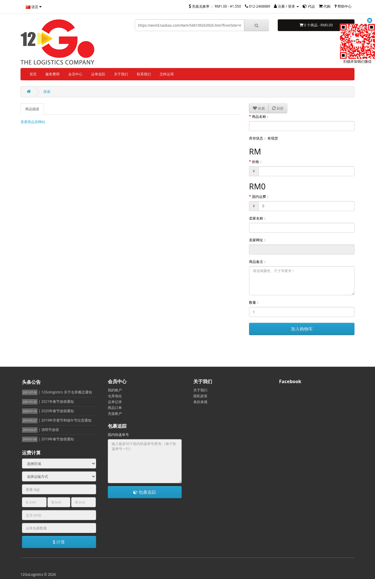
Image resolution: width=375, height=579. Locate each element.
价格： (257, 161)
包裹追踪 (144, 492)
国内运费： (261, 196)
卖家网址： (258, 239)
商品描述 (32, 108)
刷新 (278, 108)
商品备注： (258, 261)
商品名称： (261, 116)
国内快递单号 (118, 434)
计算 (59, 542)
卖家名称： (258, 218)
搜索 (46, 91)
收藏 (259, 108)
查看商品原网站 (33, 121)
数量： (254, 302)
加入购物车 (302, 329)
